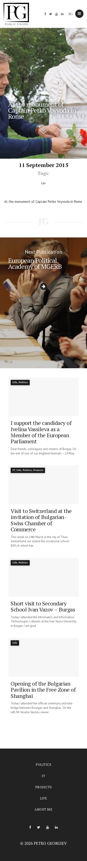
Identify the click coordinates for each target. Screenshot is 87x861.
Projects (43, 787)
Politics (43, 764)
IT (43, 776)
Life (43, 798)
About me (43, 809)
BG (70, 14)
